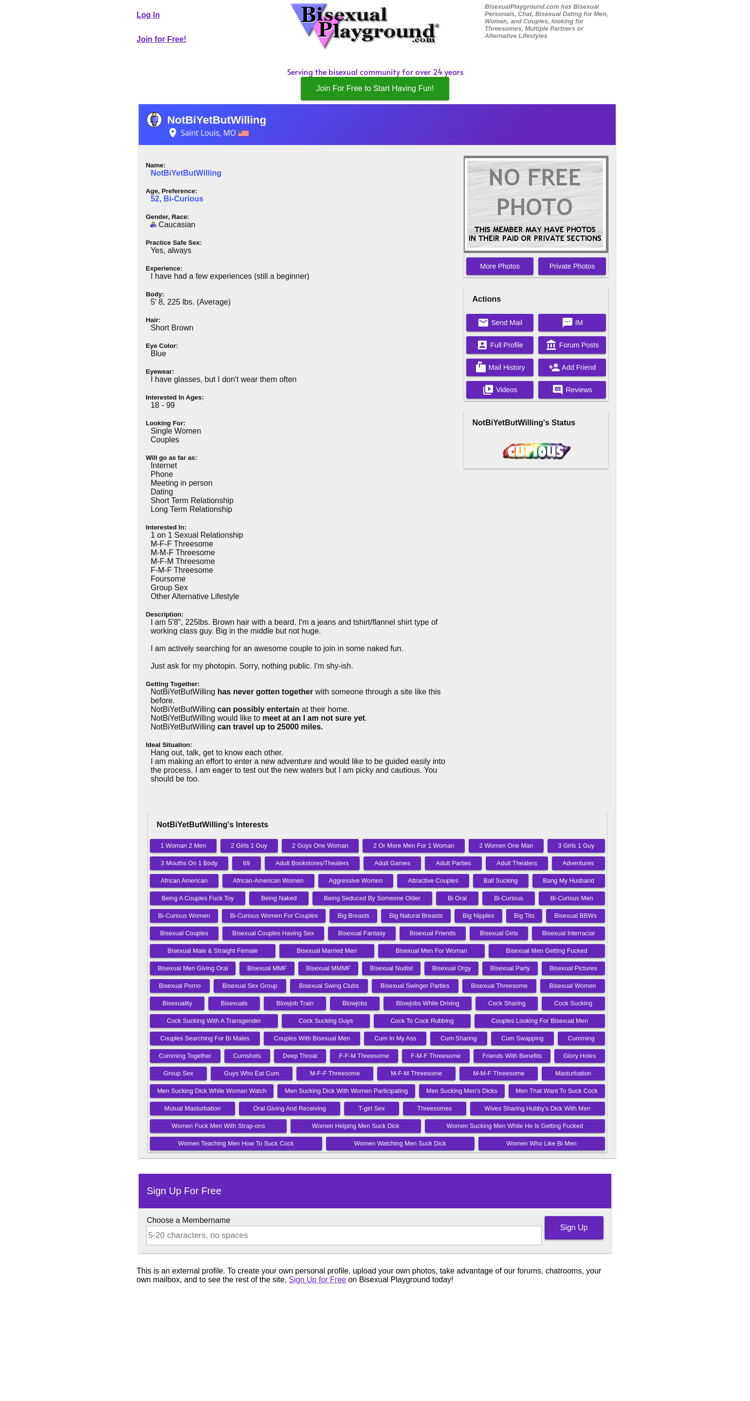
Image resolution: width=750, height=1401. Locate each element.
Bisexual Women (572, 985)
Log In (148, 15)
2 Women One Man (506, 845)
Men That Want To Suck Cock (557, 1090)
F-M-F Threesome (436, 1055)
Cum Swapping (522, 1038)
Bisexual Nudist (391, 968)
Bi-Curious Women (184, 915)
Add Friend (572, 367)
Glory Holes (579, 1055)
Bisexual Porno (180, 985)
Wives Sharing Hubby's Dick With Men (537, 1108)
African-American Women (268, 880)
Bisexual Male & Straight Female (212, 950)
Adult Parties (453, 863)
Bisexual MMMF (328, 968)
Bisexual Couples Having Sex (273, 933)
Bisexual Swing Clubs (329, 985)
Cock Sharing (507, 1003)
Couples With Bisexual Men (312, 1038)
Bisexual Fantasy (361, 933)
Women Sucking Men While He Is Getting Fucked (515, 1125)
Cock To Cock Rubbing (422, 1020)
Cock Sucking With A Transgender (214, 1020)
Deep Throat (300, 1055)
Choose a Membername (188, 1220)
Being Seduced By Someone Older (372, 898)
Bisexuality (177, 1003)
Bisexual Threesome (499, 985)
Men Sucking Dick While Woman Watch (212, 1090)
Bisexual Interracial (568, 933)
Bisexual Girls (499, 933)
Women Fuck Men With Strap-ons (218, 1125)
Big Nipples (478, 915)
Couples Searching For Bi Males (205, 1038)
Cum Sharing (458, 1038)
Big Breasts (353, 915)
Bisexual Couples (184, 933)
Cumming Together (185, 1055)
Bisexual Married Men (326, 950)
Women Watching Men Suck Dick (400, 1143)
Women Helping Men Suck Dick (356, 1125)
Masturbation (573, 1073)
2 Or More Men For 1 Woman (414, 845)
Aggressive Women (356, 880)
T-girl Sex (372, 1108)
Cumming (581, 1038)
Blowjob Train (295, 1003)
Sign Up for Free (317, 1279)
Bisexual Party (510, 968)
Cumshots (247, 1055)
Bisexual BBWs (575, 915)
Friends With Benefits (512, 1055)
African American (184, 880)
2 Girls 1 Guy (249, 845)
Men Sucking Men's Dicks (461, 1090)
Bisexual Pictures (573, 968)
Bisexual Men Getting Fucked (546, 950)
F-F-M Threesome (364, 1055)
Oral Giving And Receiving (289, 1108)
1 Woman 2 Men (183, 845)
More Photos (500, 266)
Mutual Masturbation (193, 1108)
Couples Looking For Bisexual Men (540, 1020)
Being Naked (278, 898)
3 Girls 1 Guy (576, 845)
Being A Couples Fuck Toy (198, 898)
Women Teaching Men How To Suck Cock (236, 1143)
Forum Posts (572, 345)
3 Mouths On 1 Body (189, 863)
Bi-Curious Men (571, 898)
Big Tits (524, 915)
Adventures (578, 863)
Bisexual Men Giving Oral (193, 968)
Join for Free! (161, 39)
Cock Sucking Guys (325, 1020)
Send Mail (499, 322)
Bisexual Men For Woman (431, 950)
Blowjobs (355, 1003)
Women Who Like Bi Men (542, 1143)
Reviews (572, 390)
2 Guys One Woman (320, 845)
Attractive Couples (433, 880)
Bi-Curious (508, 898)
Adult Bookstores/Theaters (312, 863)
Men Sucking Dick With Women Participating (346, 1090)
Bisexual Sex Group (249, 985)
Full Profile (499, 345)
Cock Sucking (573, 1003)
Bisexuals (234, 1003)
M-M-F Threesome (499, 1073)
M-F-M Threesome (416, 1073)
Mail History (500, 367)
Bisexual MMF (267, 968)
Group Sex (178, 1073)
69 (246, 863)
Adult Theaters (516, 863)
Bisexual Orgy (451, 968)
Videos (499, 390)
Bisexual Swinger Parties (415, 985)
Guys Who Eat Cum (251, 1073)
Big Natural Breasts (416, 915)
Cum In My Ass (395, 1038)
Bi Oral (457, 898)
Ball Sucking (500, 880)
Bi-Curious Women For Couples (273, 915)
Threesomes (434, 1108)
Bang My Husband (568, 880)
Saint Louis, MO (208, 132)
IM (572, 322)
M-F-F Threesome (335, 1073)
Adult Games (392, 863)
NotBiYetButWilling (216, 120)
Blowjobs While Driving (427, 1003)
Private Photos (572, 266)
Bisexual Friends (433, 933)
